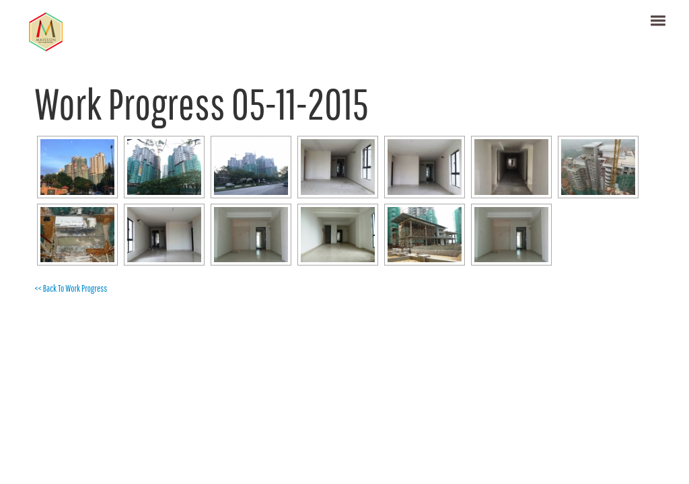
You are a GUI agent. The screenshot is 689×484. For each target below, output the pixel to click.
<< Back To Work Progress (70, 288)
